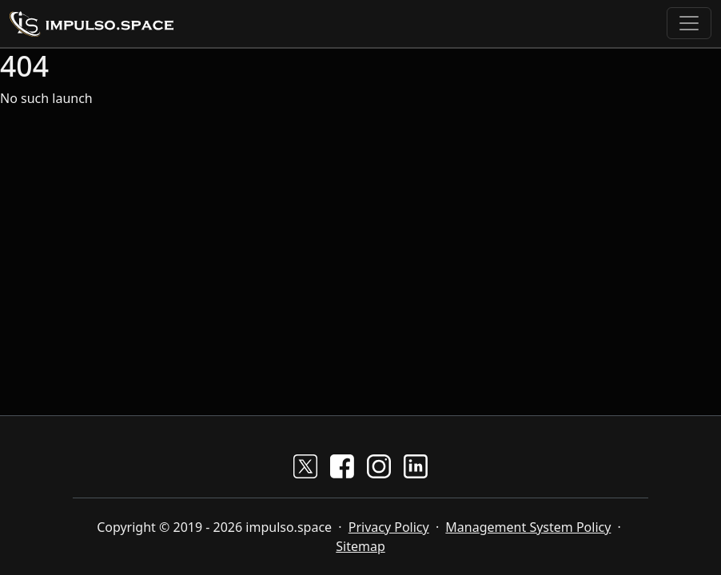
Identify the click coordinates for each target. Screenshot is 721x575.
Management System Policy (528, 527)
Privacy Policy (389, 527)
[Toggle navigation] (689, 23)
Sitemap (360, 546)
